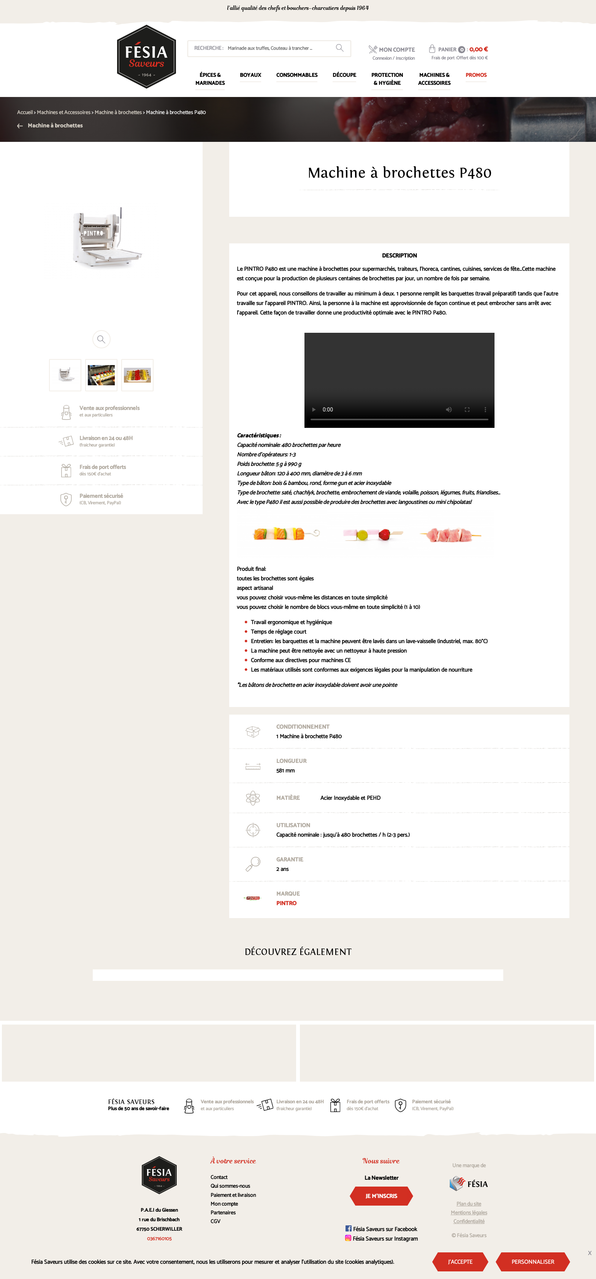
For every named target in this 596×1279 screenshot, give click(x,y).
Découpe (344, 75)
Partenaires (223, 1213)
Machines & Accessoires (434, 79)
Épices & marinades (210, 79)
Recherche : (208, 48)
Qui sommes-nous (230, 1186)
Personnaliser (533, 1262)
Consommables (296, 75)
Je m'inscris (381, 1196)
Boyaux (250, 75)
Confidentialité (469, 1221)
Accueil (25, 112)
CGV (215, 1221)
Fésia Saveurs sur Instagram (381, 1239)
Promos (476, 75)
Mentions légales (469, 1213)
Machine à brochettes (49, 125)
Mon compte (224, 1204)
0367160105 (420, 9)
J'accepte (460, 1262)
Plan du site (469, 1204)
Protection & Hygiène (387, 79)
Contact (219, 1177)
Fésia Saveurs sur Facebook (381, 1229)
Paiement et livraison (233, 1195)
